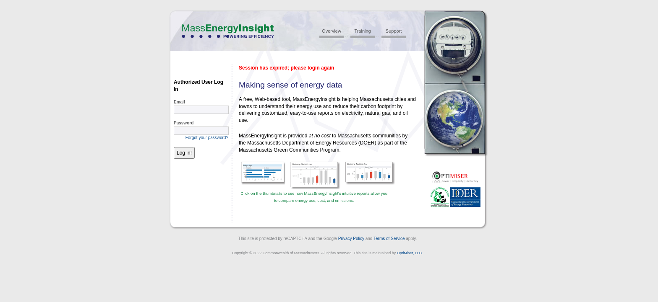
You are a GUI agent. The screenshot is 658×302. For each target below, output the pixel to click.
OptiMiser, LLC (409, 253)
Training (362, 31)
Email (179, 102)
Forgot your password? (206, 137)
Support (394, 31)
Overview (331, 31)
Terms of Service (389, 238)
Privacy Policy (351, 238)
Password (183, 123)
